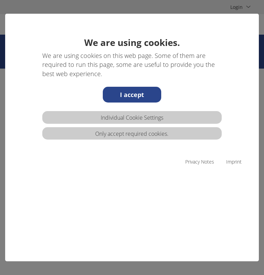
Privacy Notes (199, 161)
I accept (132, 95)
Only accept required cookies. (131, 134)
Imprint (234, 161)
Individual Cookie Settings (132, 117)
